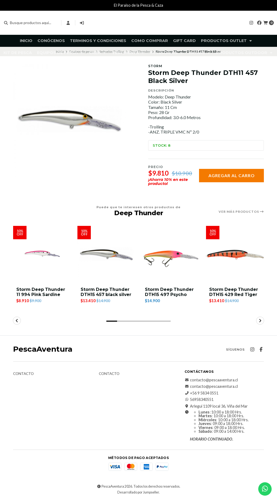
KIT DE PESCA (17, 52)
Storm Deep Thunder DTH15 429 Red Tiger (234, 292)
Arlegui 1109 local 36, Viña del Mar (216, 406)
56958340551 (199, 399)
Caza (98, 52)
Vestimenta (128, 52)
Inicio (26, 40)
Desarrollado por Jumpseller (138, 493)
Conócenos (51, 40)
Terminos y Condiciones (98, 40)
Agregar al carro (231, 175)
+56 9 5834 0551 (201, 393)
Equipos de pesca (60, 52)
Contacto (23, 374)
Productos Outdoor (245, 52)
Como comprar (149, 40)
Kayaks (200, 52)
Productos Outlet (227, 40)
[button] (111, 321)
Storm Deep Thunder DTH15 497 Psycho (169, 292)
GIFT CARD (184, 40)
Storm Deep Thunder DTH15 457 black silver (105, 294)
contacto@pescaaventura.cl (211, 380)
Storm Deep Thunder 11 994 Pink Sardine (41, 292)
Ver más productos (241, 211)
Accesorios (167, 52)
